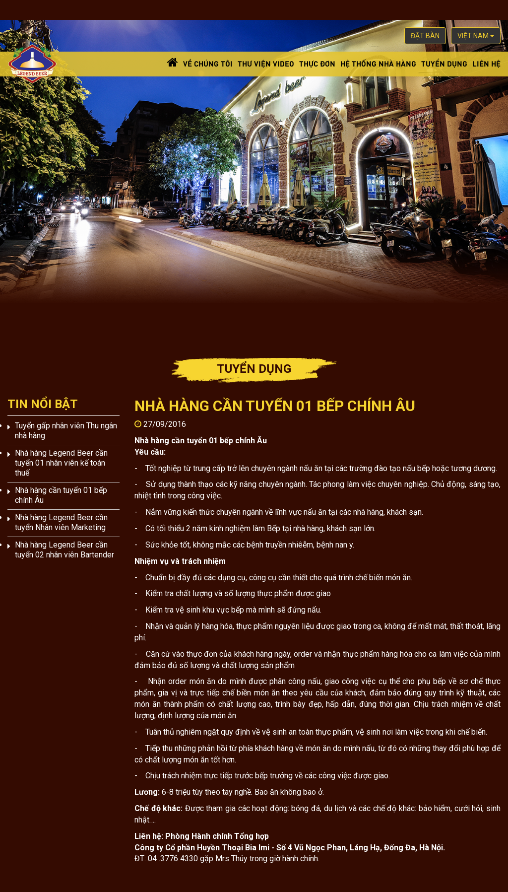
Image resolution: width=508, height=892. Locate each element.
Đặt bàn (425, 36)
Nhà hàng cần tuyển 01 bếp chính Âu (61, 495)
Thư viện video (266, 63)
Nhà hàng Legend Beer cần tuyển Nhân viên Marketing (61, 522)
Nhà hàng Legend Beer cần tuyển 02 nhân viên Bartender (64, 549)
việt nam (475, 36)
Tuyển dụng (444, 63)
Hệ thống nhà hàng (378, 63)
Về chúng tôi (208, 63)
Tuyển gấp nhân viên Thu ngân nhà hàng (66, 430)
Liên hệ (486, 63)
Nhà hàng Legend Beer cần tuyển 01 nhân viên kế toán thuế (61, 463)
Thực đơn (317, 63)
